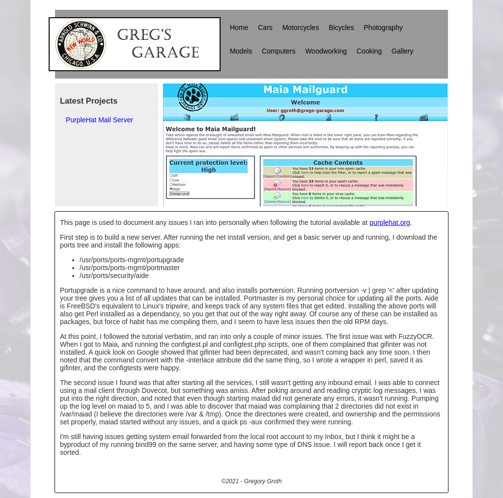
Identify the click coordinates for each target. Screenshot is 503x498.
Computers (278, 51)
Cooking (369, 51)
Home (239, 27)
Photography (383, 27)
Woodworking (326, 51)
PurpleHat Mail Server (99, 120)
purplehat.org (389, 222)
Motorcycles (300, 27)
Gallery (402, 51)
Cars (265, 27)
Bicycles (341, 27)
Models (241, 51)
